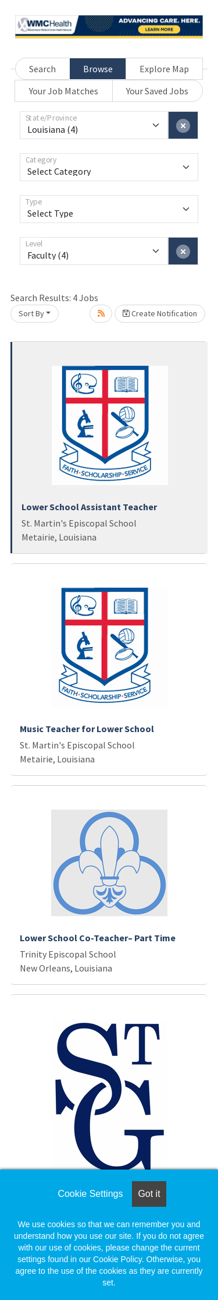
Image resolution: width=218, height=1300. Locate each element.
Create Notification (160, 313)
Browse (98, 69)
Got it (149, 1194)
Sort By (31, 313)
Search (42, 69)
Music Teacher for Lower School (87, 728)
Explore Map (164, 69)
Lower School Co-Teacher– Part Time (98, 938)
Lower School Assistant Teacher (89, 507)
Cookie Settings (90, 1194)
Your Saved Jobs (157, 91)
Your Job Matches (63, 91)
